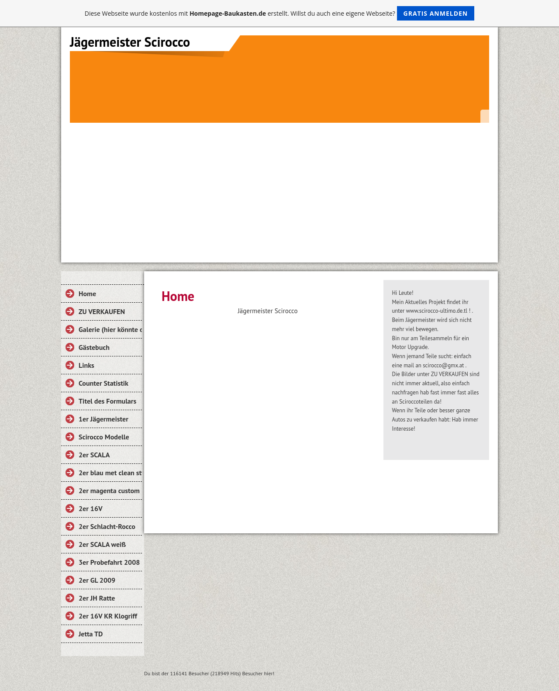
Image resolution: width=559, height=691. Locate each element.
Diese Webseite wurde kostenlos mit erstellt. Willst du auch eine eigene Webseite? (280, 13)
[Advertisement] (279, 188)
